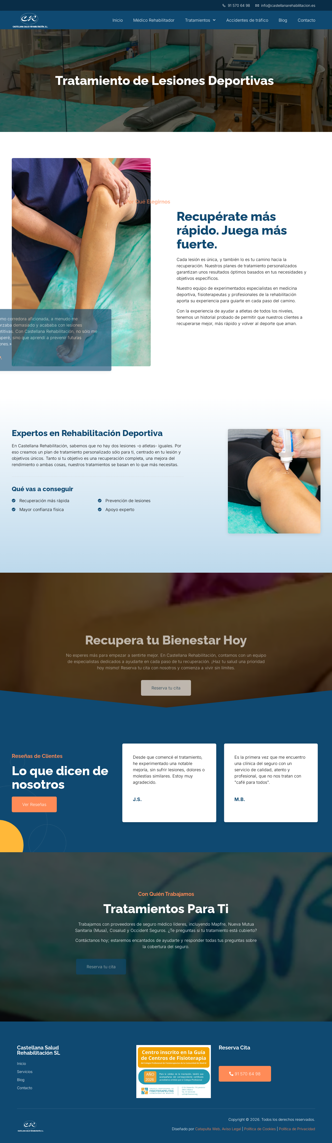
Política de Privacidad (297, 1129)
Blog (283, 20)
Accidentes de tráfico (247, 20)
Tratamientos (200, 20)
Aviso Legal (231, 1129)
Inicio (117, 20)
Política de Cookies (260, 1129)
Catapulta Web (207, 1129)
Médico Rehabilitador (154, 20)
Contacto (306, 20)
